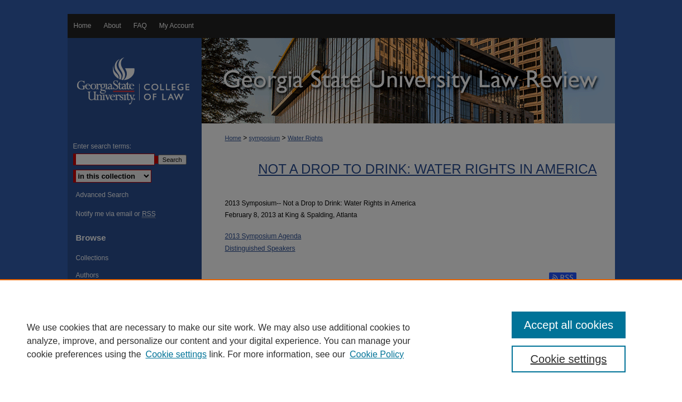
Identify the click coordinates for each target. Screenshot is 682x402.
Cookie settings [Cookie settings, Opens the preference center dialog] (569, 359)
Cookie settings (176, 354)
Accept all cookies (568, 325)
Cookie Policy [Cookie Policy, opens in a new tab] (377, 354)
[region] (341, 340)
